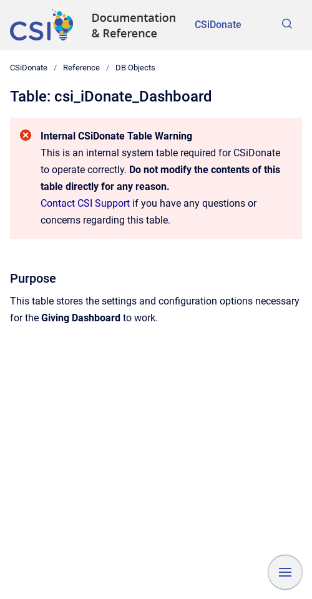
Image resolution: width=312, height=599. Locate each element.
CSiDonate (218, 25)
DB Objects (135, 67)
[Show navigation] (285, 572)
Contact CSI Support (85, 203)
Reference (81, 67)
